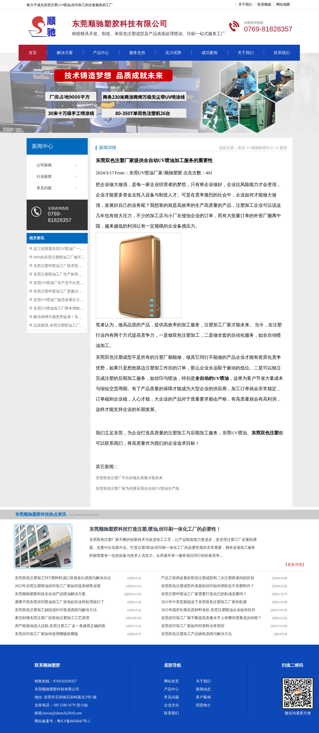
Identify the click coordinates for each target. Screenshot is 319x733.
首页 (33, 53)
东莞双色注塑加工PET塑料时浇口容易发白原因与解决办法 (63, 578)
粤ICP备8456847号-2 (73, 721)
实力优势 (173, 53)
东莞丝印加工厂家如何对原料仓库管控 (192, 626)
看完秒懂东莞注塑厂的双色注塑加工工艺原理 (52, 618)
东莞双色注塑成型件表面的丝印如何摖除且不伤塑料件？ (207, 586)
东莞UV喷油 (234, 432)
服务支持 (137, 53)
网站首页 (171, 681)
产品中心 (101, 53)
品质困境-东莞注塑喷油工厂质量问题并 (65, 325)
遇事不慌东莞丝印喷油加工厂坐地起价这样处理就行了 (59, 602)
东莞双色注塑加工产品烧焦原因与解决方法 (196, 634)
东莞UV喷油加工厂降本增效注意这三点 (65, 308)
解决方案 (65, 53)
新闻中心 (42, 146)
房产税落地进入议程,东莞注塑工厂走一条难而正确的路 (60, 626)
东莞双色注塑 (109, 357)
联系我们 (282, 53)
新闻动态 (203, 689)
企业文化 (171, 705)
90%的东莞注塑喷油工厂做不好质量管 (64, 257)
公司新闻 (44, 165)
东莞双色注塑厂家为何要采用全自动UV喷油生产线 (137, 489)
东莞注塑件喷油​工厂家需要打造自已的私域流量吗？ (204, 594)
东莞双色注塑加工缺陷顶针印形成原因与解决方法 (56, 610)
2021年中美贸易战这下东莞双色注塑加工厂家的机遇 (204, 602)
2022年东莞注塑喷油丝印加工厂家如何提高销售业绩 (57, 586)
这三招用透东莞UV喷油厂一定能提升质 (65, 249)
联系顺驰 (264, 4)
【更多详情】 (295, 565)
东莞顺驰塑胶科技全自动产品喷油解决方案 (50, 594)
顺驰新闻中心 (262, 148)
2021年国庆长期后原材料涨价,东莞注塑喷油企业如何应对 (208, 610)
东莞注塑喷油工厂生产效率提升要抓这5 (66, 274)
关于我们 (245, 4)
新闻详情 (107, 147)
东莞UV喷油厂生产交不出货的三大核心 (65, 283)
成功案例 (209, 53)
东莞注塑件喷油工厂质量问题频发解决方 (66, 291)
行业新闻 (44, 177)
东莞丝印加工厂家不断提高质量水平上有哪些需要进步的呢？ (211, 618)
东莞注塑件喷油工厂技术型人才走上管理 (66, 266)
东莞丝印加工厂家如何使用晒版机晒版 (46, 634)
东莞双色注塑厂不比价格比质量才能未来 (129, 478)
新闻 (283, 148)
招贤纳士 (203, 705)
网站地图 (283, 4)
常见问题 (44, 188)
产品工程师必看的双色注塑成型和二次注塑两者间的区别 (207, 578)
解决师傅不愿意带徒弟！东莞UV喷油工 (65, 317)
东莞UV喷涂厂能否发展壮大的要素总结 (65, 300)
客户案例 (203, 697)
